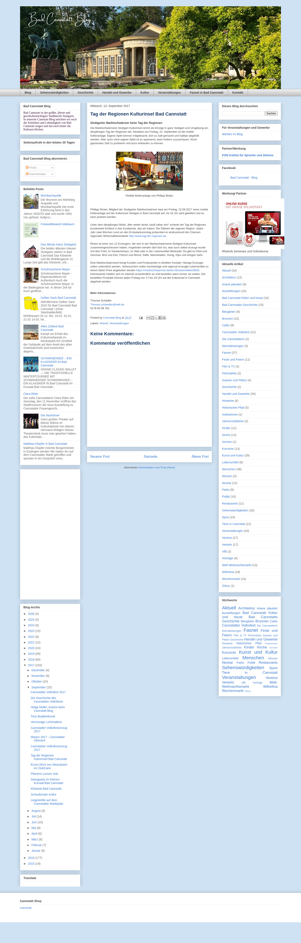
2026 (31, 613)
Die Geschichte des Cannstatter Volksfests (47, 699)
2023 (31, 631)
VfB (224, 551)
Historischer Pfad (233, 407)
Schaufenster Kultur (43, 794)
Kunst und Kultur (233, 455)
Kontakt (237, 92)
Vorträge (227, 558)
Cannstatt (26, 907)
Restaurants (230, 503)
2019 (31, 653)
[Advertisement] (50, 533)
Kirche (226, 435)
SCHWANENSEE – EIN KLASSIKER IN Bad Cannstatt (56, 362)
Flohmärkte (229, 373)
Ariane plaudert (232, 284)
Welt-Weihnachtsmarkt (236, 565)
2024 (31, 625)
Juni (34, 822)
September (38, 687)
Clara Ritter (30, 393)
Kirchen (227, 442)
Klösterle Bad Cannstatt (46, 788)
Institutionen (230, 414)
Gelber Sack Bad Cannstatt (58, 297)
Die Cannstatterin (233, 339)
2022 (31, 636)
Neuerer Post (100, 456)
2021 (31, 642)
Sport (225, 517)
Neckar (226, 483)
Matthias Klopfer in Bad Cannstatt (45, 443)
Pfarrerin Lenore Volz (44, 773)
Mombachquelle (51, 195)
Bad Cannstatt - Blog (243, 177)
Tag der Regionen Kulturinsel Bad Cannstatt (49, 757)
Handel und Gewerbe (116, 92)
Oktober (37, 681)
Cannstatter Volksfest (236, 332)
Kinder (226, 428)
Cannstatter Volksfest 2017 (48, 692)
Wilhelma (228, 572)
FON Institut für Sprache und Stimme (247, 155)
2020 (31, 648)
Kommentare (36, 174)
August (36, 810)
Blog (28, 92)
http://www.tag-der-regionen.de (147, 236)
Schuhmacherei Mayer (55, 269)
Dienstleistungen (233, 346)
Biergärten (229, 311)
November (38, 675)
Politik (226, 496)
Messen (227, 476)
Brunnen (227, 318)
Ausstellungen (231, 291)
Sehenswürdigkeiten (54, 92)
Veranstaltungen (169, 92)
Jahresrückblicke (233, 421)
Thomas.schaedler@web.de (107, 304)
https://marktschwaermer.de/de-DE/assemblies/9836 (167, 270)
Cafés (226, 325)
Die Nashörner (50, 415)
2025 (31, 619)
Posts (31, 167)
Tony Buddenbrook (43, 716)
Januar (36, 850)
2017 (31, 665)
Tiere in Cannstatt (233, 524)
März (35, 839)
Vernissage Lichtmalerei (46, 722)
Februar (36, 845)
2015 (31, 863)
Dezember (38, 670)
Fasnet (226, 352)
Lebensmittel (230, 462)
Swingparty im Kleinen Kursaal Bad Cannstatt (47, 781)
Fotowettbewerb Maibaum (57, 224)
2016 (31, 857)
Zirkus (226, 585)
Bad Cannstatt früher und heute (242, 298)
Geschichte (85, 92)
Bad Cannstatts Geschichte (240, 304)
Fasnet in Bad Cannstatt (206, 92)
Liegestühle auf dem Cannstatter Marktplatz (47, 801)
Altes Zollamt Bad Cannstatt (52, 328)
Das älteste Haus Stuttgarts (58, 244)
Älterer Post (200, 456)
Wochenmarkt (231, 579)
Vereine (227, 537)
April (34, 833)
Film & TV (228, 366)
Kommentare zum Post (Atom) (157, 467)
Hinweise (228, 400)
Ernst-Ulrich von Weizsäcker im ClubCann (49, 766)
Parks (226, 489)
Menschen (229, 469)
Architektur (229, 277)
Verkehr (227, 544)
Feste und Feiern (233, 359)
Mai (34, 828)
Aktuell (104, 323)
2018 (31, 659)
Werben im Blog (232, 134)
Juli (34, 816)
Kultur (144, 92)
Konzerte (228, 448)
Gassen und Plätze (234, 380)
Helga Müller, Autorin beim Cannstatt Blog (48, 708)
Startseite (150, 456)
